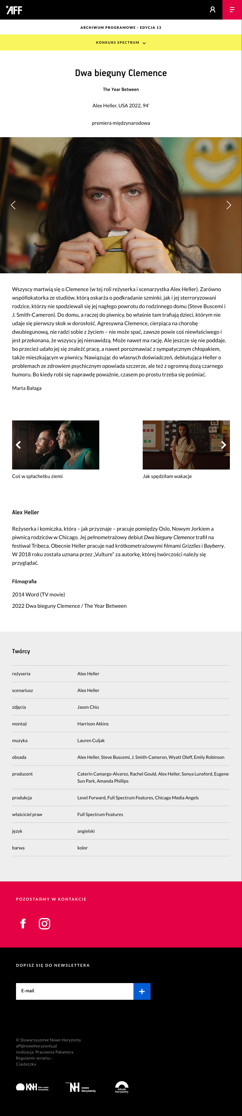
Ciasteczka (26, 1064)
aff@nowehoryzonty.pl (36, 1046)
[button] (228, 205)
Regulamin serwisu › (34, 1058)
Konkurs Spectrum (118, 43)
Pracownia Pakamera (54, 1052)
